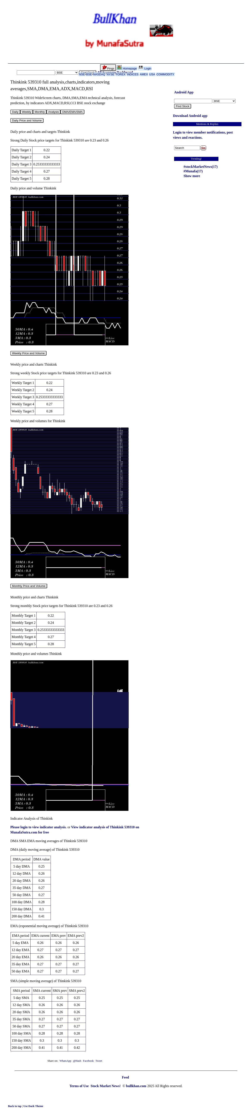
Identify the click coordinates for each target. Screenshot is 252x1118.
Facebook (88, 1060)
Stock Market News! (106, 1086)
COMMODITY (165, 74)
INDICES (132, 74)
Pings (108, 67)
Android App (183, 92)
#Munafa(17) (193, 171)
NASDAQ (99, 74)
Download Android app (190, 116)
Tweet (99, 1060)
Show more (192, 176)
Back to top (15, 1106)
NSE (82, 74)
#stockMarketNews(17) (201, 166)
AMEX (144, 74)
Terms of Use (80, 1086)
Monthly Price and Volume (28, 586)
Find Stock (182, 106)
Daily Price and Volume (27, 120)
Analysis (53, 111)
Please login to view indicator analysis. (38, 827)
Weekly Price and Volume (28, 353)
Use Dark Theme (33, 1106)
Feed (125, 1077)
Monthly (40, 111)
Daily (15, 111)
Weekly (26, 111)
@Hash (77, 1060)
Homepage (127, 68)
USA (152, 74)
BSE (89, 74)
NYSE (110, 74)
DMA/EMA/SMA (72, 111)
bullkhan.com (136, 1086)
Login (145, 68)
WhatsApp (65, 1060)
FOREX (121, 74)
